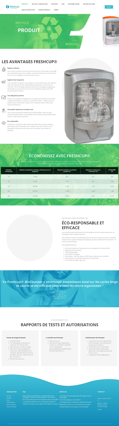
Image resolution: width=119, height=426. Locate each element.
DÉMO (56, 10)
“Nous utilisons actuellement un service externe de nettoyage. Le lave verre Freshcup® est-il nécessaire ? (39, 396)
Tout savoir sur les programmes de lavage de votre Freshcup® (75, 396)
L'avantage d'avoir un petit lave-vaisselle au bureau (75, 402)
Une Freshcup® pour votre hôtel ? (70, 400)
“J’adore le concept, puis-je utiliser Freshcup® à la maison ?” (41, 404)
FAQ (63, 4)
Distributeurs (73, 4)
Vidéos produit (44, 10)
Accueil (9, 396)
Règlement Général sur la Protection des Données (75, 404)
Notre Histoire (89, 4)
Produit (25, 4)
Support (54, 4)
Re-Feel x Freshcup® (40, 4)
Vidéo (109, 7)
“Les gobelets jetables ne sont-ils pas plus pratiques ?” (39, 402)
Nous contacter (28, 10)
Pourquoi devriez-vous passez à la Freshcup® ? (74, 407)
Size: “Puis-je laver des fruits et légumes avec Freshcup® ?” (41, 399)
